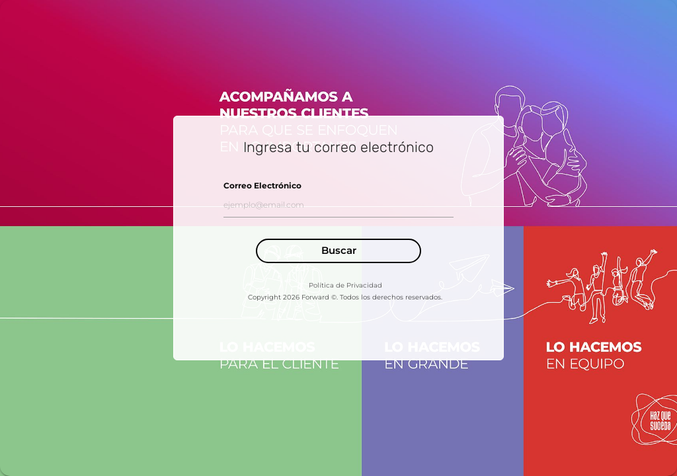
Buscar (338, 251)
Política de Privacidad (345, 285)
